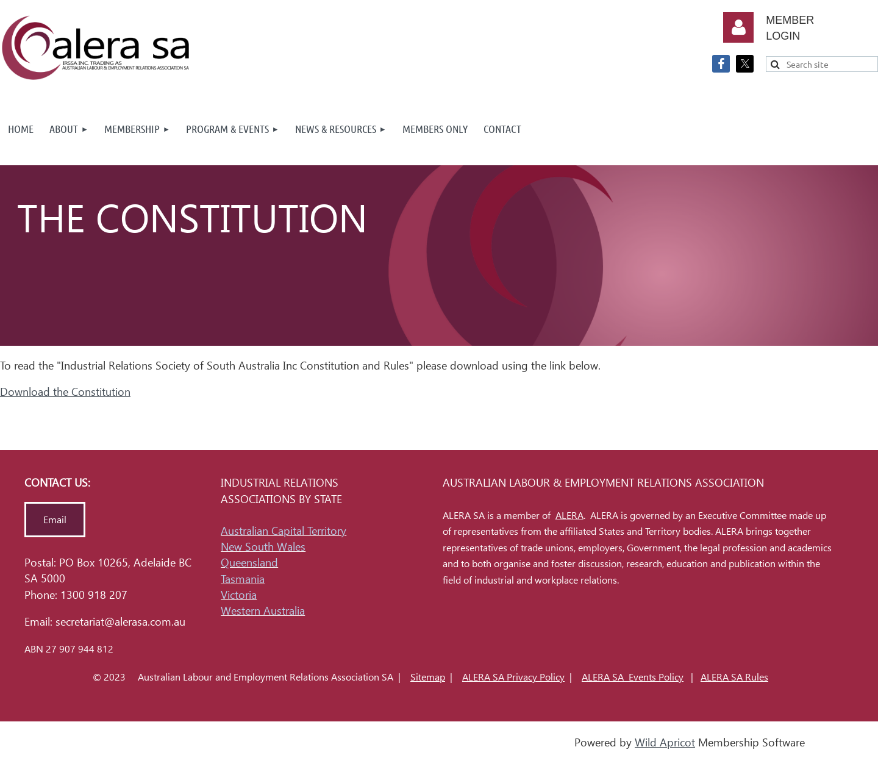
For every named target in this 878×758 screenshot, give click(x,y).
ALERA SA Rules (734, 677)
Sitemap (427, 677)
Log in (738, 27)
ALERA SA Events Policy (632, 677)
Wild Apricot (665, 742)
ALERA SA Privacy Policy (513, 677)
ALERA (569, 515)
